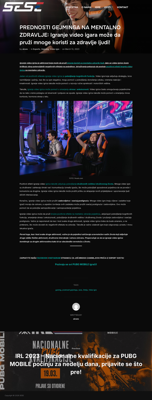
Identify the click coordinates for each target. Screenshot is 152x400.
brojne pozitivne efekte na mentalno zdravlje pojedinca (75, 214)
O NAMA (86, 7)
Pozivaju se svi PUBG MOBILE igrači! (76, 264)
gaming (58, 290)
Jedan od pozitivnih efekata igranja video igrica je (57, 76)
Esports (36, 49)
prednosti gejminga (69, 290)
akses (25, 49)
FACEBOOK (42, 258)
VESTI (109, 7)
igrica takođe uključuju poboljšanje (79, 184)
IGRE (97, 7)
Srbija (85, 290)
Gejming (45, 49)
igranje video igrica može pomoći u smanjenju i (58, 89)
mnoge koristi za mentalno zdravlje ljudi (85, 63)
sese (80, 290)
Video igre (54, 49)
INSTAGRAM (55, 258)
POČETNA (72, 7)
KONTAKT (122, 7)
